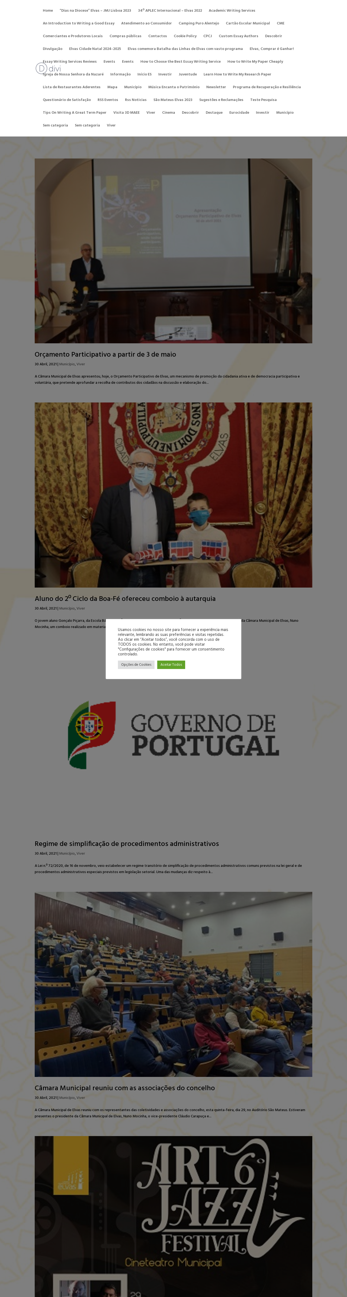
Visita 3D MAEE (126, 113)
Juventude (188, 75)
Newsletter (216, 87)
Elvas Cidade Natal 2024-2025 (95, 49)
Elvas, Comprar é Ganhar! (272, 49)
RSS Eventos (108, 100)
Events (109, 62)
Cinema (168, 113)
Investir (165, 75)
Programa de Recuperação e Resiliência (267, 87)
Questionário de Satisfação (67, 100)
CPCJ (207, 36)
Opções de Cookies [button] (136, 665)
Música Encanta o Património (174, 87)
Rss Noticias (136, 100)
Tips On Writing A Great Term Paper (75, 113)
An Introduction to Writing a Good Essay (78, 24)
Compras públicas (126, 36)
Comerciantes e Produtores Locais (73, 36)
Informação (120, 75)
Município (133, 87)
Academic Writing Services (232, 11)
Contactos (157, 36)
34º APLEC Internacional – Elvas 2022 (170, 11)
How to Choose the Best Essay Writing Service (180, 62)
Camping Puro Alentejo (199, 24)
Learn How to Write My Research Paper (237, 75)
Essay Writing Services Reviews (70, 62)
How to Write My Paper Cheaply (255, 62)
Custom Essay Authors (238, 36)
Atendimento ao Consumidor (146, 24)
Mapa (112, 87)
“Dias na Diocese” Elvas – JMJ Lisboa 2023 (95, 11)
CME (280, 24)
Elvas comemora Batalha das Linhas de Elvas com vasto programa (185, 49)
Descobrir (273, 36)
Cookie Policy (185, 36)
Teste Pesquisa (263, 100)
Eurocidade (239, 113)
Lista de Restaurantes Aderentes (72, 87)
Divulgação (52, 49)
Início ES (144, 75)
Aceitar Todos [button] (171, 665)
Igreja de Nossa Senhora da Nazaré (73, 75)
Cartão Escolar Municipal (248, 24)
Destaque (214, 113)
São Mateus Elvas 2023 (172, 100)
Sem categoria (55, 126)
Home (48, 11)
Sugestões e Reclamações (221, 100)
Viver (150, 113)
